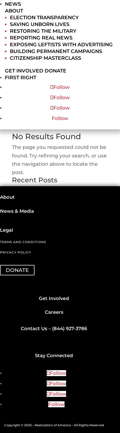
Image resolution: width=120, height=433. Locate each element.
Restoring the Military (43, 31)
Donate (55, 71)
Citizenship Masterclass (45, 58)
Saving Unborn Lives (39, 24)
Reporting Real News (41, 38)
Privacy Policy (15, 252)
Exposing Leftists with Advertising (61, 45)
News (13, 4)
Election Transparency (44, 18)
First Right (20, 78)
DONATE (17, 270)
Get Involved (24, 71)
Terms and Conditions (23, 242)
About (14, 11)
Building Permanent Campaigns (56, 51)
